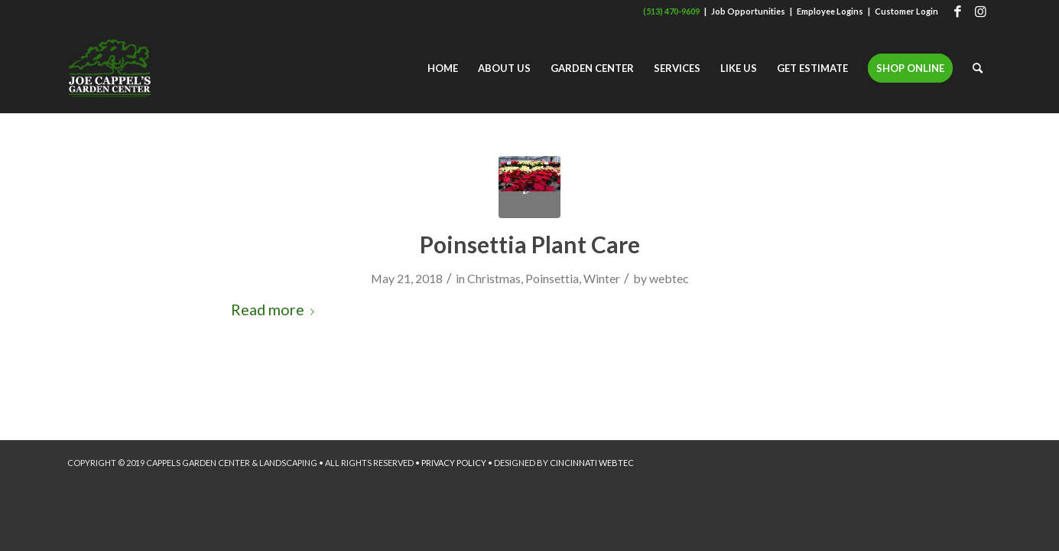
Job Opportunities (748, 11)
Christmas (494, 278)
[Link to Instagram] (981, 11)
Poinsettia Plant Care (530, 244)
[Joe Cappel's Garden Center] (109, 68)
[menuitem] (442, 68)
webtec (669, 278)
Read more (275, 309)
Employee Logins (830, 11)
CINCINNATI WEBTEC (592, 463)
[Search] (977, 68)
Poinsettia (552, 278)
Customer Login (906, 11)
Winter (601, 278)
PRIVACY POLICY (453, 463)
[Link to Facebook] (958, 11)
